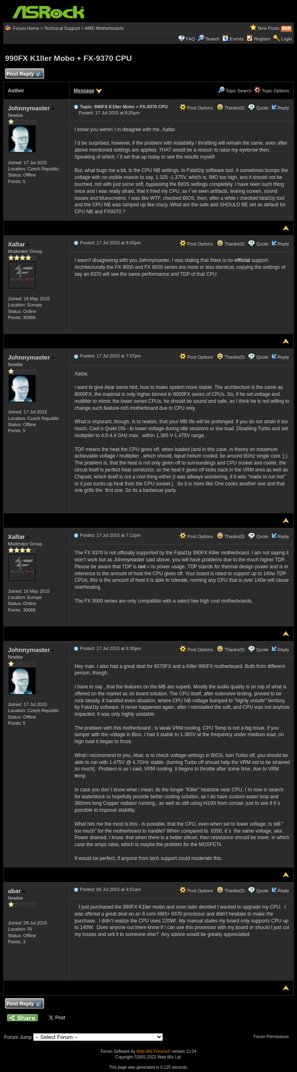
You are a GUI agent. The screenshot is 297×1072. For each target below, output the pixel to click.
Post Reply (23, 74)
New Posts (268, 28)
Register (262, 38)
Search (212, 38)
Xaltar (18, 244)
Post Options (196, 107)
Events (233, 38)
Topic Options (271, 90)
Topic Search (235, 90)
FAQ (190, 38)
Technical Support (62, 28)
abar (16, 890)
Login (286, 38)
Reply (283, 107)
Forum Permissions (273, 1036)
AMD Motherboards (104, 28)
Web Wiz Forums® (153, 1051)
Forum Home (26, 28)
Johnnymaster (31, 108)
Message (84, 91)
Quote (262, 107)
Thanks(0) (231, 107)
